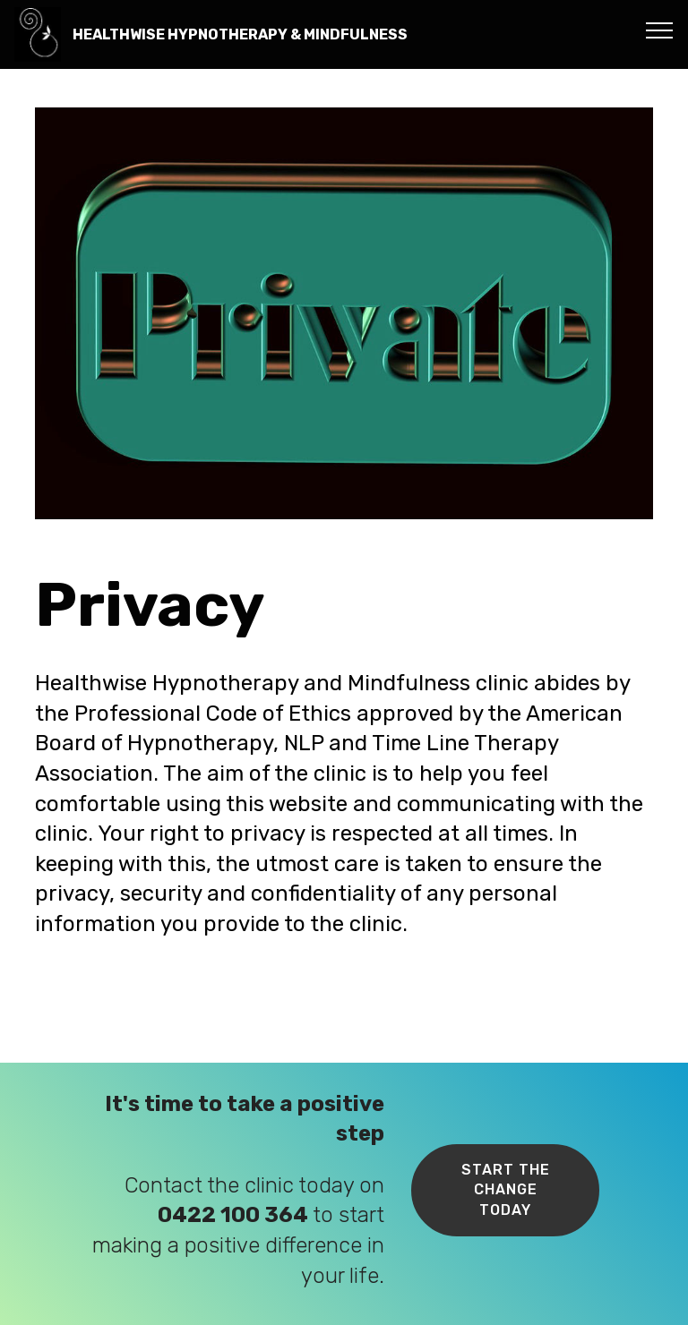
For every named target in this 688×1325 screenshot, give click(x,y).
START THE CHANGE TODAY (505, 1189)
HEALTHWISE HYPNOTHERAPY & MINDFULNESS (240, 34)
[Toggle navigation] (660, 29)
